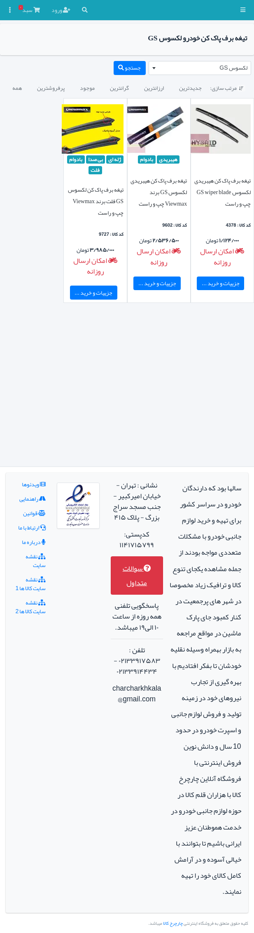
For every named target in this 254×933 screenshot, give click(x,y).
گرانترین (119, 88)
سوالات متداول (137, 575)
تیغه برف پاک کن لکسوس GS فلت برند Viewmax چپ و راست (96, 201)
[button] (243, 10)
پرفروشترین (51, 88)
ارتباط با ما (32, 527)
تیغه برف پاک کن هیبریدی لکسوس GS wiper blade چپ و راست (222, 192)
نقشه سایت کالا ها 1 (31, 584)
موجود (87, 88)
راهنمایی (32, 498)
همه (17, 88)
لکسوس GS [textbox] (233, 67)
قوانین (34, 513)
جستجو (129, 67)
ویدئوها (34, 484)
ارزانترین (154, 88)
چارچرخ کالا (173, 923)
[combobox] (200, 68)
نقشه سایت (36, 561)
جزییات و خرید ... (221, 283)
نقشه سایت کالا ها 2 (31, 607)
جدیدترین (190, 88)
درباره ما (34, 542)
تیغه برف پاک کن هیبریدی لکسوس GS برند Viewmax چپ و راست (158, 192)
